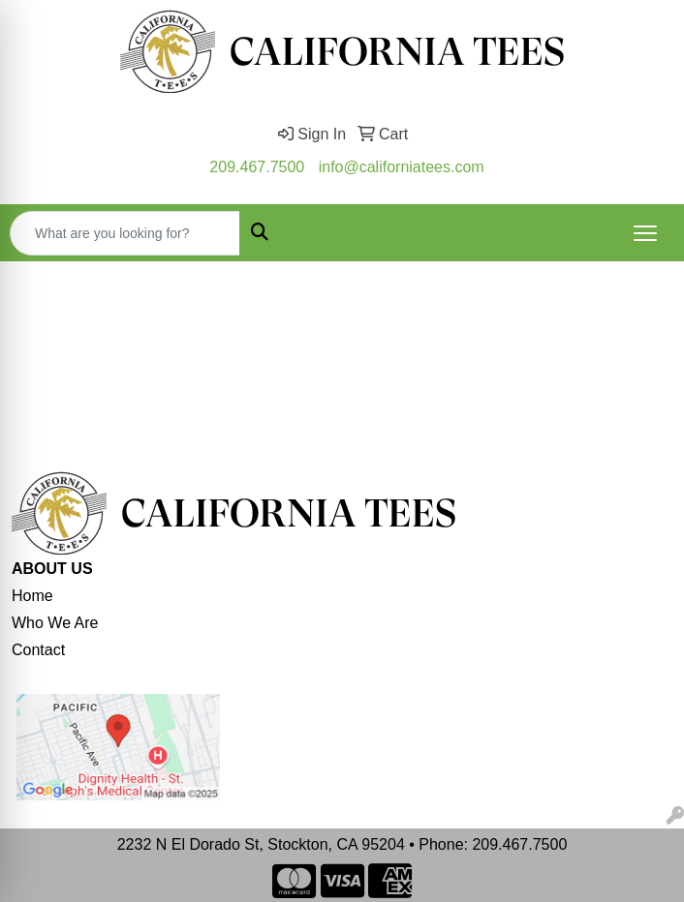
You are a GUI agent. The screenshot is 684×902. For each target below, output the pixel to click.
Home (32, 595)
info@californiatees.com (401, 167)
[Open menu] (645, 233)
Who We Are (55, 623)
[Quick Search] (125, 233)
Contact (38, 650)
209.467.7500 (256, 167)
